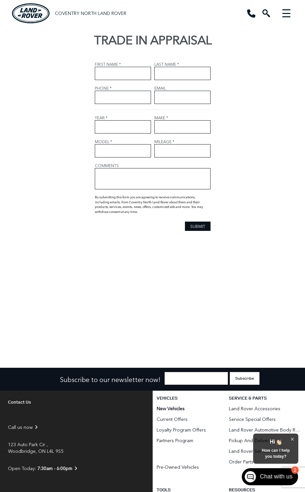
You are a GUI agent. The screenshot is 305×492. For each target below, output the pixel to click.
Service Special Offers (252, 419)
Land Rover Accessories (255, 408)
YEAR (101, 117)
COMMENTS (107, 165)
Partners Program (175, 440)
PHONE (103, 88)
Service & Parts (248, 398)
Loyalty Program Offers (181, 429)
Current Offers (172, 419)
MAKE (161, 117)
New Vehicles (171, 408)
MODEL (103, 141)
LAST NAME (166, 64)
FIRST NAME (108, 64)
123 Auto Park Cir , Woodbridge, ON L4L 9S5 (36, 447)
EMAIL (160, 88)
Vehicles (167, 398)
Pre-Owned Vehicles (178, 466)
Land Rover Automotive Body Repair (265, 429)
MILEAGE (164, 141)
